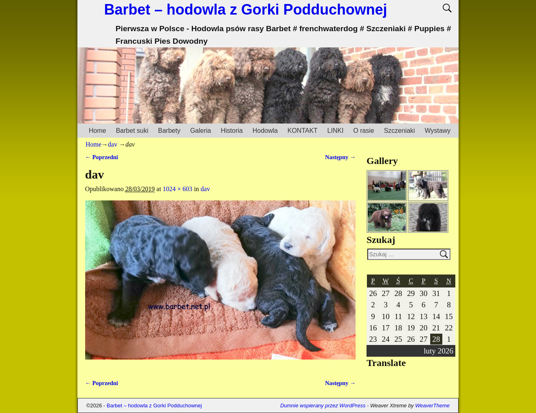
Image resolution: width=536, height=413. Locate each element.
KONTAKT (302, 130)
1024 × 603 (177, 188)
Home (97, 130)
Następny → (340, 157)
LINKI (335, 130)
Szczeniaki (399, 130)
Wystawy (437, 130)
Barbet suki (132, 130)
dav (112, 144)
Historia (231, 130)
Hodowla (265, 130)
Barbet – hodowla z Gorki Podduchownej (245, 9)
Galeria (200, 130)
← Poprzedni (101, 157)
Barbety (169, 130)
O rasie (363, 130)
